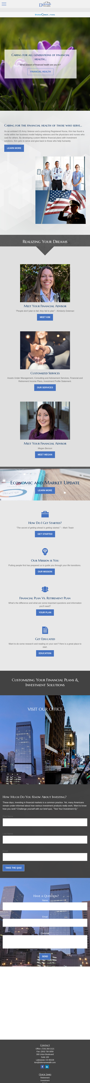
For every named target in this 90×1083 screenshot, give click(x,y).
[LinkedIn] (47, 1066)
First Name (8, 816)
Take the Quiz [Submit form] (13, 868)
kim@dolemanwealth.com (45, 1062)
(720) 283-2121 (48, 1049)
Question (45, 933)
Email (5, 851)
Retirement (45, 1078)
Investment (45, 1080)
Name (45, 900)
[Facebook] (42, 1066)
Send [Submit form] (45, 956)
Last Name (8, 834)
